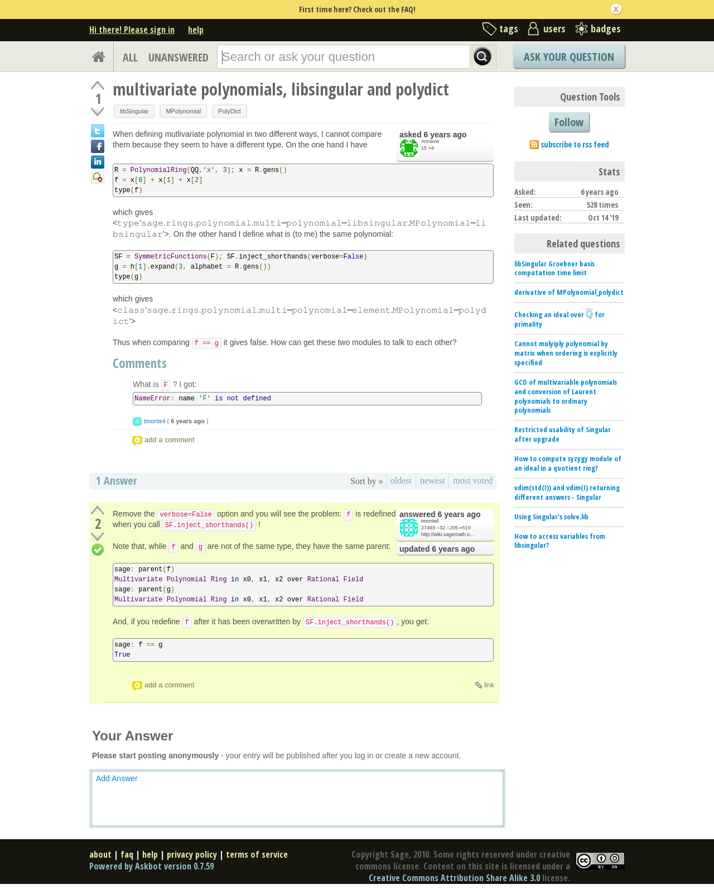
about (100, 854)
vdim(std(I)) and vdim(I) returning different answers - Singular (567, 492)
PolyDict (229, 111)
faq (126, 854)
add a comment (169, 440)
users (554, 28)
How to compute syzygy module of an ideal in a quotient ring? (567, 463)
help (196, 29)
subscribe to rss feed (575, 144)
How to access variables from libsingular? (559, 541)
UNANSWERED (178, 57)
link (489, 685)
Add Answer (117, 778)
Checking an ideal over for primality (559, 319)
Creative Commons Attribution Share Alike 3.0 (454, 878)
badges (606, 28)
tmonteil (155, 421)
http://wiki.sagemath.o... (447, 534)
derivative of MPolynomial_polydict (569, 292)
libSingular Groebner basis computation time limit (554, 268)
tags (508, 28)
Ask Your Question (569, 56)
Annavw (430, 141)
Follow (568, 122)
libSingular (134, 111)
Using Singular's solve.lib (551, 516)
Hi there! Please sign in (132, 29)
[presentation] (589, 314)
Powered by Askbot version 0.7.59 (151, 866)
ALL (130, 57)
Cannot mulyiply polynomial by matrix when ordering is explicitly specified (565, 352)
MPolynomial (183, 111)
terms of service (257, 854)
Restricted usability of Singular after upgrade (562, 434)
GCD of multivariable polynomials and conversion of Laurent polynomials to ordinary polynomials (565, 396)
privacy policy (192, 854)
